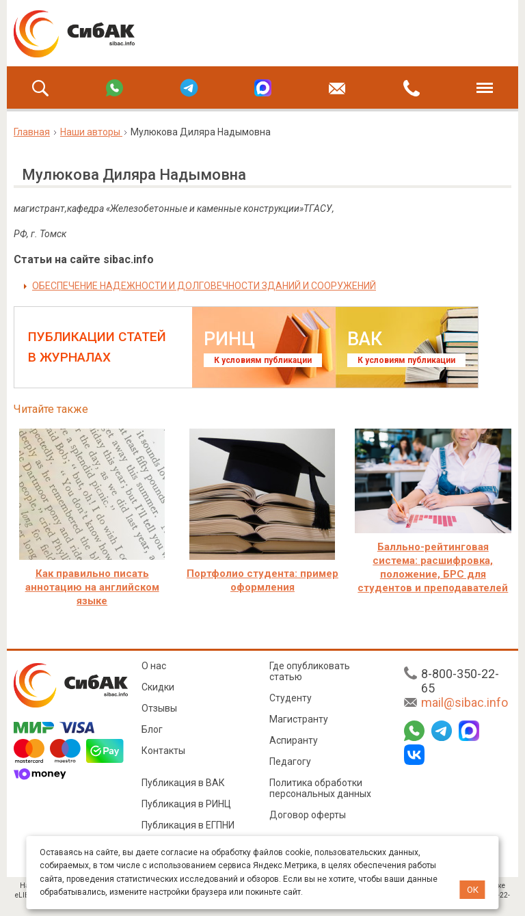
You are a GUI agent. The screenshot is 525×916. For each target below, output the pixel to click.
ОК (473, 890)
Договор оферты (307, 814)
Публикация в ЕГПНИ (188, 825)
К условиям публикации (263, 360)
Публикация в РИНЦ (186, 803)
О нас (154, 665)
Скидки (158, 687)
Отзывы (159, 708)
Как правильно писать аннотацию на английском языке (92, 587)
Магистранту (298, 719)
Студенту (290, 697)
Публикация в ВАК (183, 782)
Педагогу (290, 761)
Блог (152, 729)
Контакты (163, 750)
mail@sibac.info (464, 702)
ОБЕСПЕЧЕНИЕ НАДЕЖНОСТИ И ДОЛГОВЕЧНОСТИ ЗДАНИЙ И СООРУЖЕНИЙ (204, 285)
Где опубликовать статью (309, 671)
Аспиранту (293, 740)
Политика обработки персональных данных (320, 788)
